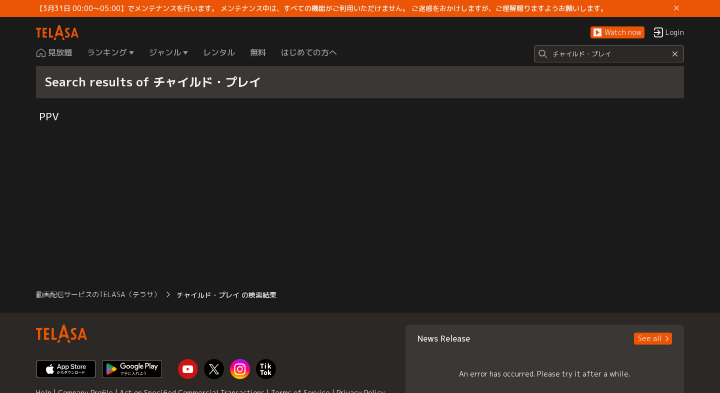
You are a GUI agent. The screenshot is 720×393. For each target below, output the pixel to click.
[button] (617, 32)
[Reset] (675, 53)
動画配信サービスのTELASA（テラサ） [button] (98, 294)
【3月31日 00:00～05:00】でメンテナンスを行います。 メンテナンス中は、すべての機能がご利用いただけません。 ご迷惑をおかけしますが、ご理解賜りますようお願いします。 (322, 8)
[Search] (609, 53)
